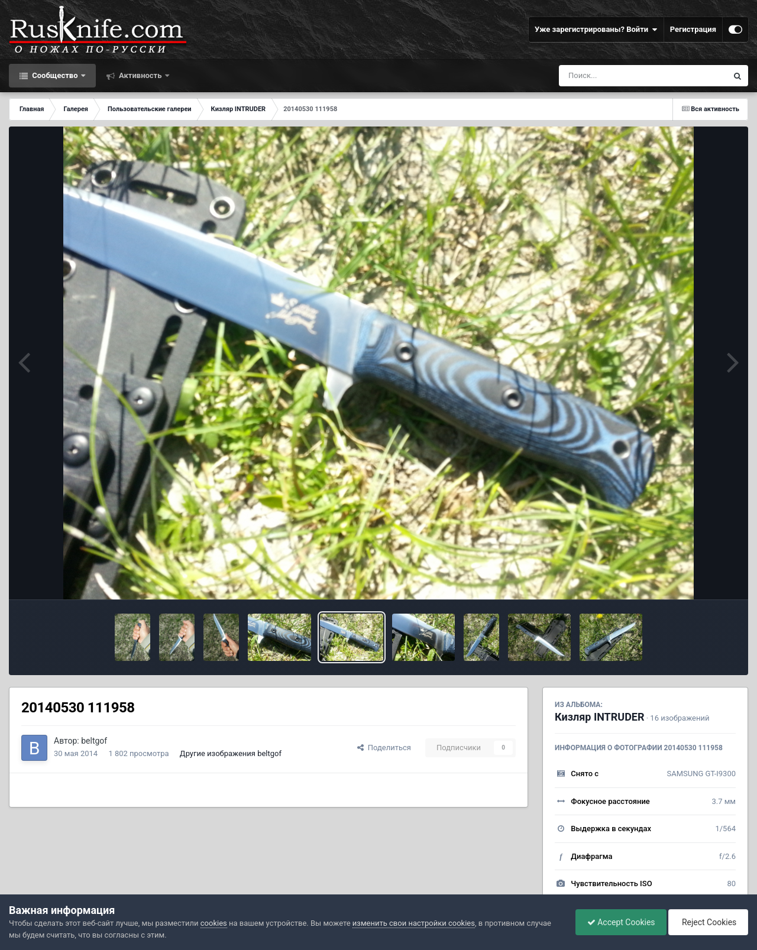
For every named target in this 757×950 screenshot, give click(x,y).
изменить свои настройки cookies (413, 923)
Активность (140, 75)
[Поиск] (621, 75)
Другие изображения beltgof (231, 753)
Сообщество (55, 75)
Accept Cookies (618, 922)
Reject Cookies (707, 922)
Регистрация (693, 29)
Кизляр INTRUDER (600, 717)
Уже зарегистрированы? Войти (596, 29)
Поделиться (384, 747)
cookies (213, 923)
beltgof (94, 740)
